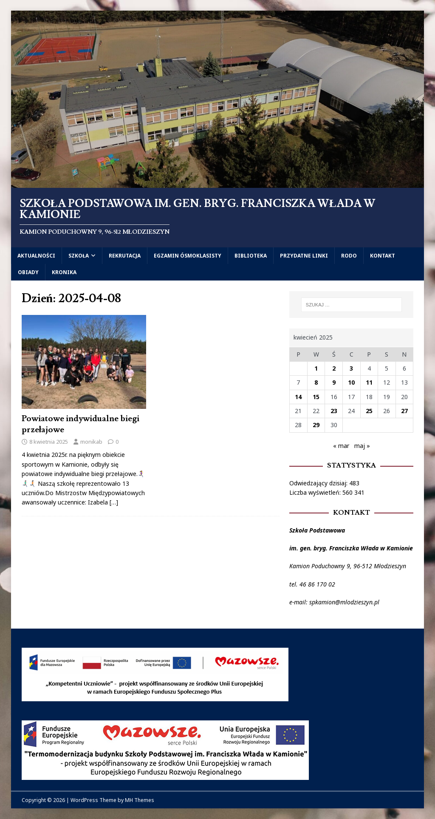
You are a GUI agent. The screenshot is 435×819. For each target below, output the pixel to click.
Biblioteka (250, 255)
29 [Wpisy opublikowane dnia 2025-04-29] (316, 425)
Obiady (28, 272)
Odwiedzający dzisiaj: (319, 483)
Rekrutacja (125, 255)
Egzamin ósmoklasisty (187, 255)
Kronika (64, 272)
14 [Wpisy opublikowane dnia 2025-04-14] (298, 397)
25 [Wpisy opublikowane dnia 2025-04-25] (369, 411)
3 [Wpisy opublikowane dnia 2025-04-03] (351, 368)
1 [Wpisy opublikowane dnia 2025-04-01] (316, 368)
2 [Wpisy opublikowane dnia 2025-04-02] (334, 368)
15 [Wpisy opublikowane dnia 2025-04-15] (316, 397)
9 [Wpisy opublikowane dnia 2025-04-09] (334, 382)
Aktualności (36, 255)
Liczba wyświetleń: (315, 492)
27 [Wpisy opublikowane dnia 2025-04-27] (404, 411)
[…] (114, 502)
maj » (362, 446)
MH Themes (139, 800)
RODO (349, 255)
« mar (341, 446)
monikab (91, 441)
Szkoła (78, 255)
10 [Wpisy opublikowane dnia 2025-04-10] (351, 382)
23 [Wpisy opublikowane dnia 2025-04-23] (333, 411)
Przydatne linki (304, 255)
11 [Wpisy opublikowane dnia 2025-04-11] (369, 382)
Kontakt (382, 255)
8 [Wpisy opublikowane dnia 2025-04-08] (316, 382)
